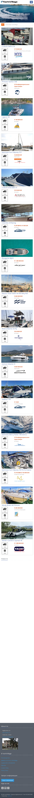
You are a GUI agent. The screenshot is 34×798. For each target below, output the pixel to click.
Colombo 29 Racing (9, 223)
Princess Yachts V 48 (9, 82)
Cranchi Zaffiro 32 (8, 46)
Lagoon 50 (6, 117)
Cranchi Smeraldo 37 (9, 187)
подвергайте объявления (8, 763)
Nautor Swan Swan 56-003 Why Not (15, 293)
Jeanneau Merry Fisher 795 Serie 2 (14, 435)
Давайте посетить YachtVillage (9, 760)
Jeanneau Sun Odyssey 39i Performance (16, 470)
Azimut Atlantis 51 (8, 364)
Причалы (3, 765)
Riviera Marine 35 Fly (9, 329)
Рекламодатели (5, 758)
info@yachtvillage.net (7, 737)
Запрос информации (7, 780)
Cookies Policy (5, 768)
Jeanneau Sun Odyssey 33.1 (12, 152)
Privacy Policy (4, 770)
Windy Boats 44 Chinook (11, 505)
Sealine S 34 (6, 399)
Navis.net (10, 796)
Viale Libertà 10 (6, 732)
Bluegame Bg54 (7, 258)
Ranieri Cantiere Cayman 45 (12, 540)
